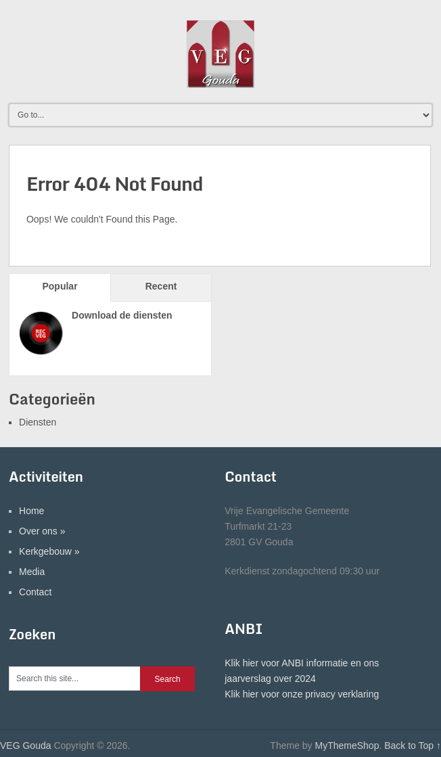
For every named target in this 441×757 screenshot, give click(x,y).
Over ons (42, 531)
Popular (59, 286)
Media (32, 571)
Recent (161, 286)
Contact (35, 592)
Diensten (37, 422)
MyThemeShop (347, 745)
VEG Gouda (25, 745)
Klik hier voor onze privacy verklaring (302, 694)
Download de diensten (122, 315)
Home (31, 510)
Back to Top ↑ (412, 745)
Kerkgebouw (49, 551)
